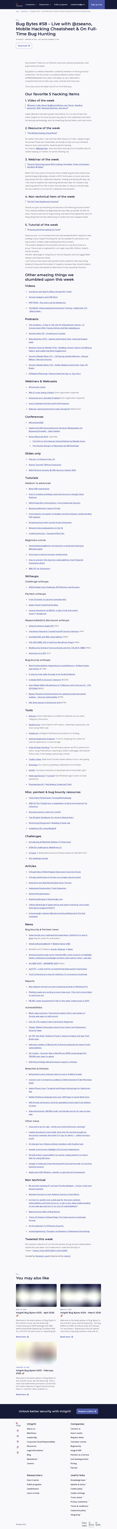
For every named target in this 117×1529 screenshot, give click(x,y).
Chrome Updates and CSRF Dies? (43, 297)
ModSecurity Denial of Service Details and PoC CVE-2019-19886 (57, 648)
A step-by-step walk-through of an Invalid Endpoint (52, 674)
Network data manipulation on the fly (46, 528)
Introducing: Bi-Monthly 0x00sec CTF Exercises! (50, 842)
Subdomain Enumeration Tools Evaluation (47, 888)
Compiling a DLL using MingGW (42, 828)
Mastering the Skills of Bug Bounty (44, 1211)
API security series (37, 387)
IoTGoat (32, 853)
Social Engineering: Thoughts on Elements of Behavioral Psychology (59, 1231)
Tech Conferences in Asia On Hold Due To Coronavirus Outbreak (58, 974)
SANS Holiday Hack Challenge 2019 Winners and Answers (54, 587)
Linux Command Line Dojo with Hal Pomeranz (49, 403)
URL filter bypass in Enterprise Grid (44, 702)
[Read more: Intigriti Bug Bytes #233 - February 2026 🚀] (36, 1353)
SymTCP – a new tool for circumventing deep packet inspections (58, 969)
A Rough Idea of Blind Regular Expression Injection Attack (55, 872)
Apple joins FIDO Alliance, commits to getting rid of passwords (57, 1172)
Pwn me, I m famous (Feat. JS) (42, 459)
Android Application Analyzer (42, 739)
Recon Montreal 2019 (38, 436)
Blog (17, 11)
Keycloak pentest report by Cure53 (45, 812)
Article (54, 949)
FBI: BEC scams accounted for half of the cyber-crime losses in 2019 (59, 1001)
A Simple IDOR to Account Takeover (45, 679)
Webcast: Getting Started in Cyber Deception (49, 409)
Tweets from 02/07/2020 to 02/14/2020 (49, 1250)
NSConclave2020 (36, 422)
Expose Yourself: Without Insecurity (45, 464)
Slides (40, 167)
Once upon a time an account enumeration (48, 554)
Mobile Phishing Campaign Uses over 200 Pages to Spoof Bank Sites (59, 1097)
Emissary (33, 716)
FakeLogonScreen (37, 775)
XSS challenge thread (38, 858)
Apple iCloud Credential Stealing (43, 605)
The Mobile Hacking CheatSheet (42, 133)
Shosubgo (33, 765)
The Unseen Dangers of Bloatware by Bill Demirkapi (55, 446)
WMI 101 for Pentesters (39, 568)
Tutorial (50, 775)
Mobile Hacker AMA (61, 944)
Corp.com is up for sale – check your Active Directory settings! (57, 1126)
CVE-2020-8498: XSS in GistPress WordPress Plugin (51, 642)
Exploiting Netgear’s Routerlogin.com (46, 899)
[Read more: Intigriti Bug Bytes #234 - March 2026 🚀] (80, 1295)
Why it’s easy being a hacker (41, 392)
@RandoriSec (42, 148)
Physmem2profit (36, 784)
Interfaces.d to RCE (37, 653)
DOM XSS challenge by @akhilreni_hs (45, 847)
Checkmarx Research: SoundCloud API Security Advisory (54, 631)
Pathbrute (33, 733)
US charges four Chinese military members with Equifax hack (56, 1144)
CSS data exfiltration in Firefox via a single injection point (55, 877)
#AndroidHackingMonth (40, 944)
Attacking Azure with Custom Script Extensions (50, 522)
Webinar (61, 949)
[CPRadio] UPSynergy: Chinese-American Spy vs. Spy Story (55, 373)
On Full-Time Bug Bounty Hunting (43, 201)
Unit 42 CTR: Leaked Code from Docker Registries (51, 1022)
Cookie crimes (35, 759)
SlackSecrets (34, 724)
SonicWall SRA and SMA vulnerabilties (45, 637)
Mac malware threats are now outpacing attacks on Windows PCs (58, 986)
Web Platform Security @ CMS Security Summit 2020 (52, 470)
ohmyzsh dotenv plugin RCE (41, 626)
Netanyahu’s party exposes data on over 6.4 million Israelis (55, 1074)
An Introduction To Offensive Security (46, 1226)
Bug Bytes (24, 11)
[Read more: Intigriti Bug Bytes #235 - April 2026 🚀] (36, 1295)
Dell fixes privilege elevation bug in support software (53, 1062)
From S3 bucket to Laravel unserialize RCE (47, 599)
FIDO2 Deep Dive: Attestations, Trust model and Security (54, 503)
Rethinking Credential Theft (59, 784)
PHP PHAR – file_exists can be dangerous (47, 302)
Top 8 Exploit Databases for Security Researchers (51, 817)
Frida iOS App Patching (39, 747)
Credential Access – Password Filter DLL (47, 533)
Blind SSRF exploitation (39, 489)
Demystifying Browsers (39, 893)
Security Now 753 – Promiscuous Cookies (47, 333)
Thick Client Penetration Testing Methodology (50, 798)
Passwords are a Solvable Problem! (44, 398)
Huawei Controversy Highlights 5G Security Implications (54, 1149)
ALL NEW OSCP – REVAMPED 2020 (43, 963)
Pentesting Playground (39, 823)
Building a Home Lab (61, 823)
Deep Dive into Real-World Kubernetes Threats (50, 883)
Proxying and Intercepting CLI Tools (44, 229)
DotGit (32, 770)
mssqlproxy (41, 613)
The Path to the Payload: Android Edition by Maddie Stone (58, 441)
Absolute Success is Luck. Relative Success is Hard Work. (54, 1194)
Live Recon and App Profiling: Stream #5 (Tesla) (50, 291)
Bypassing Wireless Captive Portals (44, 508)
